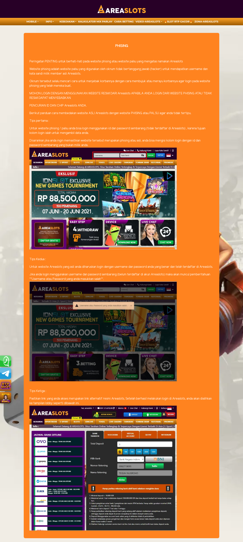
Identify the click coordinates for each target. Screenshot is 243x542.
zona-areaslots (206, 21)
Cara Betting (124, 21)
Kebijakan (67, 21)
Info (49, 21)
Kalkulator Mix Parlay (95, 21)
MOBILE (31, 21)
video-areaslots (148, 21)
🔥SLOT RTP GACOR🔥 (178, 21)
